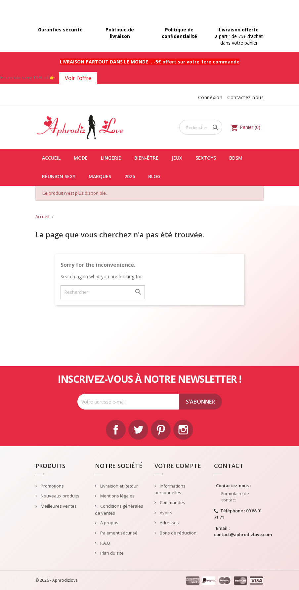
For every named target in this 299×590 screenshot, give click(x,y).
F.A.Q (104, 543)
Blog (154, 176)
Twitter (138, 430)
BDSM (235, 158)
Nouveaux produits (59, 496)
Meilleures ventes (58, 506)
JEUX (177, 158)
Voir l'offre (78, 78)
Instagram (183, 430)
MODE (81, 158)
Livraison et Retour (118, 486)
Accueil (51, 158)
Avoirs (165, 513)
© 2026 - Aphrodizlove (56, 580)
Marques (100, 176)
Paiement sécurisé (118, 533)
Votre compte (177, 466)
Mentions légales (117, 496)
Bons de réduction (177, 533)
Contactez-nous (245, 97)
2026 (129, 176)
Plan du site (111, 553)
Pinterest (161, 430)
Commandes (172, 502)
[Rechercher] (200, 127)
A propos (108, 523)
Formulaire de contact (235, 497)
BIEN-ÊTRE (146, 158)
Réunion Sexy (58, 176)
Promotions (52, 486)
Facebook (116, 430)
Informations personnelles (170, 489)
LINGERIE (111, 158)
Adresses (169, 523)
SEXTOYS (205, 158)
